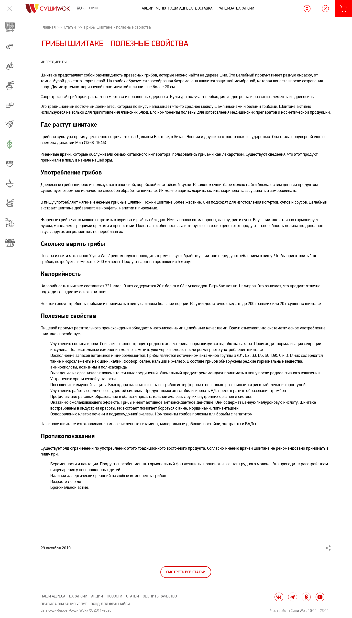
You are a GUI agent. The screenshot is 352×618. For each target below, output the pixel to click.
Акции (148, 8)
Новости (114, 596)
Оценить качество (160, 596)
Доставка (203, 8)
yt (320, 597)
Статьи (132, 596)
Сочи (93, 8)
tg (292, 597)
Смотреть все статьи (185, 572)
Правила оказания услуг (64, 604)
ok (306, 597)
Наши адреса (180, 8)
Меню (161, 8)
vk (279, 597)
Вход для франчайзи (110, 604)
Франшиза (224, 8)
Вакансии (245, 8)
